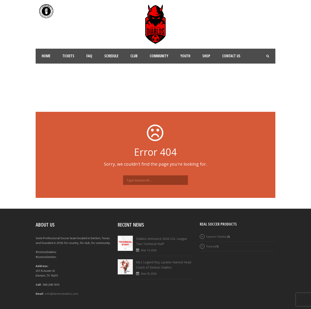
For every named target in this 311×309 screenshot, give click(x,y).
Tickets (68, 55)
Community (159, 55)
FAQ (89, 55)
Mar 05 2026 (149, 273)
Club (134, 55)
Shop (206, 55)
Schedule (111, 55)
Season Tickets (216, 237)
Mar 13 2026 (149, 250)
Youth (185, 55)
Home (46, 55)
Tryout (210, 246)
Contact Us (231, 55)
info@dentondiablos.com (61, 294)
